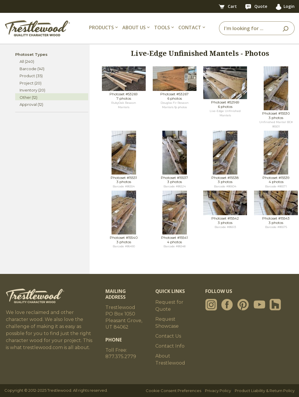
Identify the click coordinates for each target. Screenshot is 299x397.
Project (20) (30, 83)
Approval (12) (31, 104)
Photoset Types (31, 54)
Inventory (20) (32, 90)
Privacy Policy (218, 390)
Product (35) (31, 75)
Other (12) (28, 97)
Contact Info (170, 346)
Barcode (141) (32, 68)
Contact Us (168, 336)
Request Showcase (167, 322)
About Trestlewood (170, 359)
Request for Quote (169, 305)
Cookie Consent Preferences (173, 390)
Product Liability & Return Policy (265, 390)
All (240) (27, 61)
